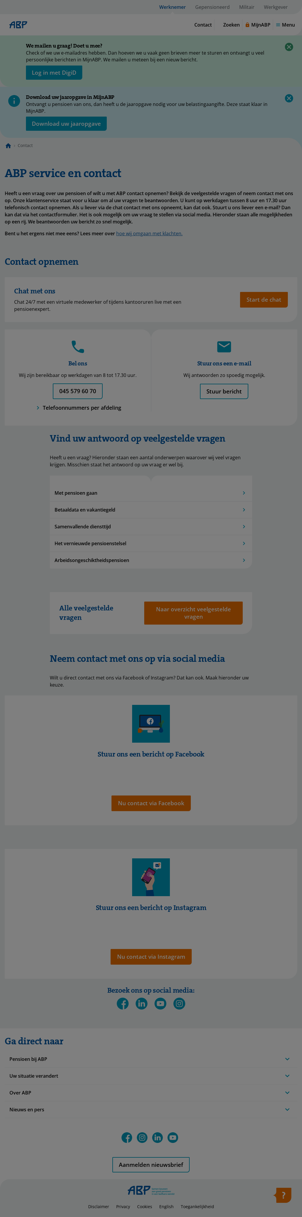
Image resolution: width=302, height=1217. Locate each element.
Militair (247, 7)
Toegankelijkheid (197, 1206)
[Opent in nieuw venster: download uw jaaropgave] (66, 124)
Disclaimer (98, 1206)
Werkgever (276, 7)
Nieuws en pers (26, 1109)
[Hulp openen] (282, 1197)
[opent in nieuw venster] (54, 73)
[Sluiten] (289, 47)
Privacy (123, 1206)
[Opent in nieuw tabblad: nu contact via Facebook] (151, 803)
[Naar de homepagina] (8, 145)
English (166, 1206)
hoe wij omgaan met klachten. (149, 233)
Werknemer (172, 7)
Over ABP (20, 1092)
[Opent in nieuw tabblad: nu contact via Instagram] (151, 957)
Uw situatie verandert (33, 1076)
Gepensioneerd (212, 7)
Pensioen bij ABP (28, 1059)
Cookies (144, 1206)
